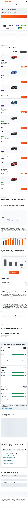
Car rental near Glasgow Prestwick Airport (10, 461)
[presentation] (16, 4)
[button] (2, 1)
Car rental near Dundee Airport (8, 463)
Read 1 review (7, 351)
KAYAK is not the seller (14, 504)
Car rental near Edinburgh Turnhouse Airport (10, 455)
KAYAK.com (2, 493)
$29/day (13, 5)
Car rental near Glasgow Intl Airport (9, 457)
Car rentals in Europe (11, 493)
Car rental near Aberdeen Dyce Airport (9, 458)
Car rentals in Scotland (10, 494)
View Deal (23, 66)
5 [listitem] (2, 95)
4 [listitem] (2, 80)
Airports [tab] (3, 449)
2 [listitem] (2, 64)
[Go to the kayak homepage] (7, 1)
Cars (6, 493)
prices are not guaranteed (22, 500)
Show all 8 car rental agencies (6, 408)
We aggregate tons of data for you (14, 506)
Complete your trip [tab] (16, 449)
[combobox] (4, 6)
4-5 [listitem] (6, 64)
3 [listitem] (4, 95)
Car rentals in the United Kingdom (21, 493)
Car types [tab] (9, 449)
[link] (14, 272)
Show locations (24, 360)
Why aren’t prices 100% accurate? (14, 508)
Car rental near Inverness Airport (8, 460)
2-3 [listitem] (6, 110)
